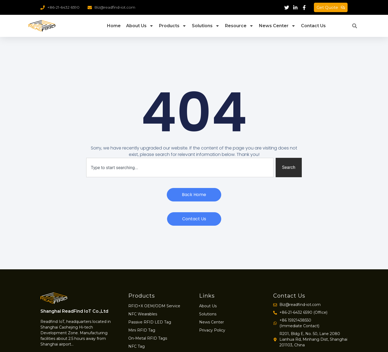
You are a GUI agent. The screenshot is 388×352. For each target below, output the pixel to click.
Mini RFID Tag (141, 330)
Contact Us (313, 25)
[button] (354, 26)
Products (172, 26)
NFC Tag (136, 346)
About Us (140, 26)
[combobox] (179, 167)
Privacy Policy (212, 330)
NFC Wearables (142, 314)
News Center (277, 26)
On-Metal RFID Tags (147, 338)
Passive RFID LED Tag (149, 322)
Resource (239, 26)
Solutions (206, 26)
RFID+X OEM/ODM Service (154, 306)
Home (114, 25)
